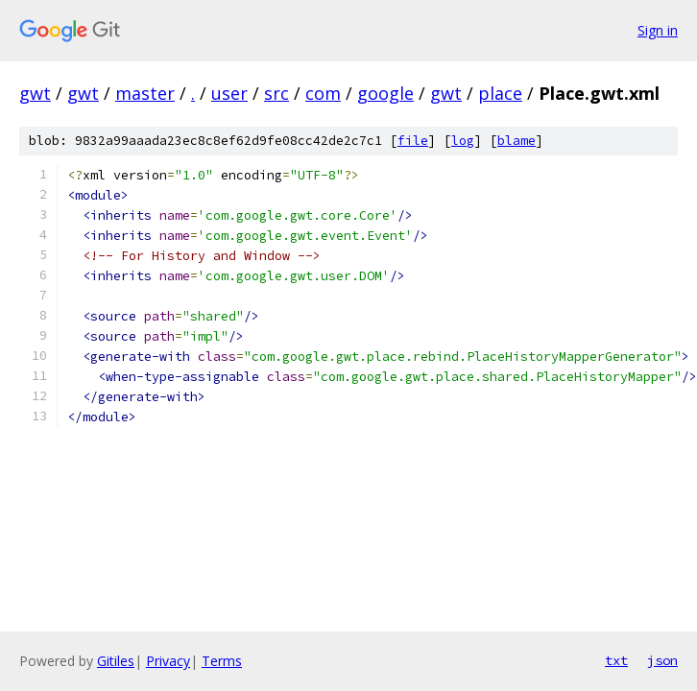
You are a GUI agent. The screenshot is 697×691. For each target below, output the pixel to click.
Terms (222, 661)
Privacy (168, 661)
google (385, 93)
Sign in (657, 30)
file (412, 140)
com (323, 93)
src (276, 93)
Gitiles (115, 661)
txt (616, 660)
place (500, 93)
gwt (35, 93)
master (145, 93)
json (662, 660)
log (462, 140)
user (229, 93)
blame (516, 140)
